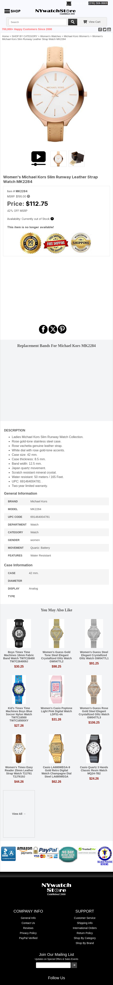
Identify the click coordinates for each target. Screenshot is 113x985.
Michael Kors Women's (76, 36)
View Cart (94, 21)
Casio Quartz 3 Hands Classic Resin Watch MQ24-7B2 (94, 770)
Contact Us (28, 923)
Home (5, 36)
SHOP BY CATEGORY (24, 36)
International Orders (85, 928)
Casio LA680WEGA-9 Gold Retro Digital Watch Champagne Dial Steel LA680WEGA (56, 772)
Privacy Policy (28, 933)
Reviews (28, 928)
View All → (19, 813)
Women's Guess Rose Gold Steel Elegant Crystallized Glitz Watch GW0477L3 (94, 713)
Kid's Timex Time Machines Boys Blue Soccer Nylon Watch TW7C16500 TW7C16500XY (19, 714)
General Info (28, 918)
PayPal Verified (28, 938)
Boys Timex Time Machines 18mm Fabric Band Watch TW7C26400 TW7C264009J (19, 657)
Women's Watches (50, 36)
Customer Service (84, 918)
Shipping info (85, 923)
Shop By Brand (85, 943)
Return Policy (85, 933)
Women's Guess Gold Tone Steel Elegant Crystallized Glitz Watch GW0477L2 (56, 657)
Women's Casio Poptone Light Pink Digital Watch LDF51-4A (56, 711)
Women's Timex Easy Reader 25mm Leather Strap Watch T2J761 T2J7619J (19, 772)
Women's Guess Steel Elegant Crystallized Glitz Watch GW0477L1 (94, 655)
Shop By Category (85, 938)
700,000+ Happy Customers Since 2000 (27, 29)
